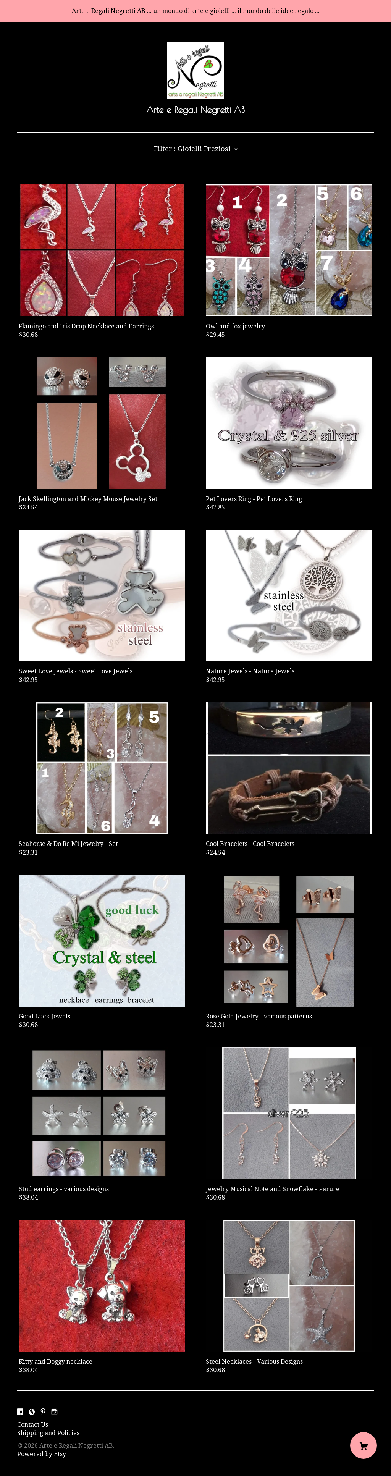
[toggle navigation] (369, 72)
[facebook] (20, 1412)
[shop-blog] (32, 1412)
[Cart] (363, 1445)
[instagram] (54, 1412)
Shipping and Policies (48, 1433)
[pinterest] (43, 1412)
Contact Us (32, 1424)
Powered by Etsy (41, 1454)
